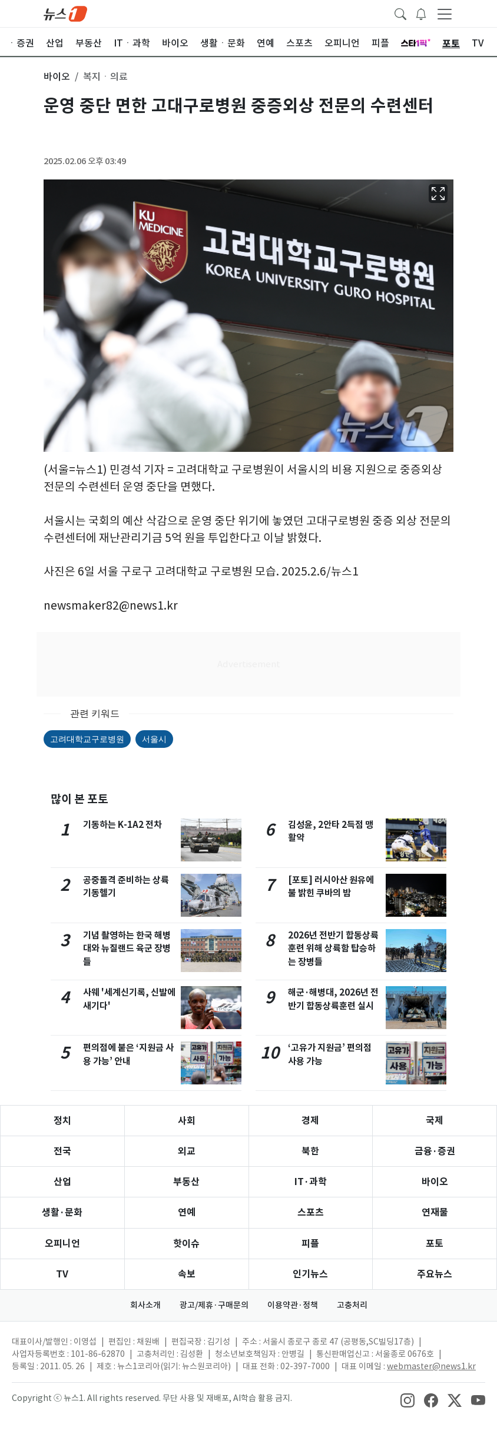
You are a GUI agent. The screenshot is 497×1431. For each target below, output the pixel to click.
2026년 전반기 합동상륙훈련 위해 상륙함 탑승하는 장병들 (333, 949)
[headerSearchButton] (400, 13)
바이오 (435, 1182)
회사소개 (145, 1305)
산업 (62, 1182)
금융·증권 (435, 1151)
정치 (62, 1120)
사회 (187, 1120)
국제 (434, 1120)
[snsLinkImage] (407, 1399)
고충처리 (352, 1305)
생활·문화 (62, 1212)
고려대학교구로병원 (87, 739)
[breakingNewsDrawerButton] (421, 13)
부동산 (186, 1182)
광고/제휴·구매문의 (214, 1305)
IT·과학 (310, 1182)
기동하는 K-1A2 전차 (122, 824)
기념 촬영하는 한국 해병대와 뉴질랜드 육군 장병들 (127, 949)
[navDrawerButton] (444, 13)
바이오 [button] (57, 76)
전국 (62, 1151)
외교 (187, 1151)
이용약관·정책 (292, 1305)
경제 (310, 1120)
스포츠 (310, 1212)
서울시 (154, 739)
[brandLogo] (65, 13)
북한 (310, 1151)
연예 (187, 1212)
